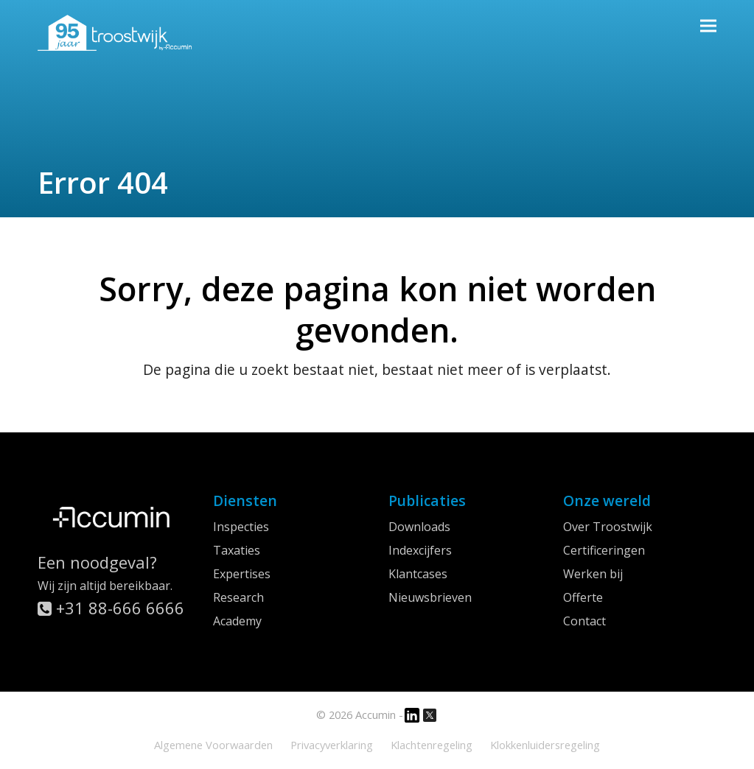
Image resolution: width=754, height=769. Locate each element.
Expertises (241, 574)
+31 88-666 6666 (111, 608)
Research (238, 597)
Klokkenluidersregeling (545, 744)
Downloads (419, 527)
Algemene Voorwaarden (213, 744)
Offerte (583, 597)
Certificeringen (604, 550)
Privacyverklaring (331, 744)
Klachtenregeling (431, 744)
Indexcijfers (420, 550)
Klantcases (417, 574)
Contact (584, 621)
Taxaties (236, 550)
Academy (237, 621)
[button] (708, 25)
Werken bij (593, 574)
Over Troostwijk (607, 527)
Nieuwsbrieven (430, 597)
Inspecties (241, 527)
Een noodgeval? (97, 562)
